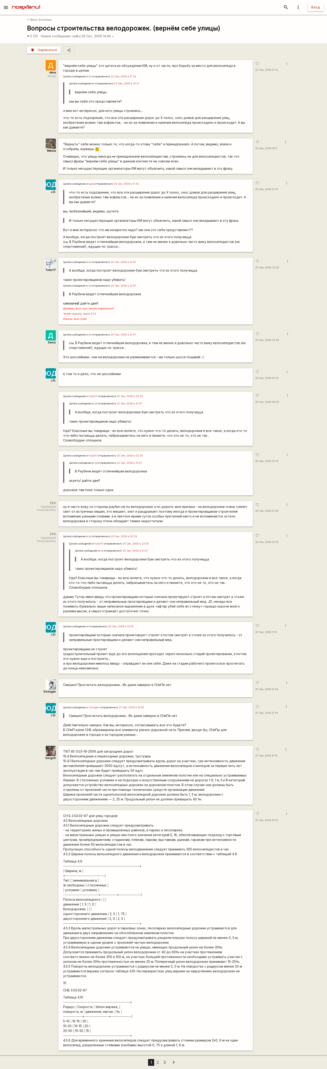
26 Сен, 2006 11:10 (266, 632)
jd (90, 76)
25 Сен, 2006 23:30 (267, 267)
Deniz (52, 342)
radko (76, 36)
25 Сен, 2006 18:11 (266, 148)
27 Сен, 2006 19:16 (266, 755)
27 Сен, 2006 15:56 (266, 689)
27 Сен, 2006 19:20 (266, 820)
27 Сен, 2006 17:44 (266, 712)
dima (52, 72)
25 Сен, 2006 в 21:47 (123, 262)
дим (91, 183)
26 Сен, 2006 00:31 (266, 461)
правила (76, 313)
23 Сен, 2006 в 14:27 (126, 83)
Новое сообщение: (56, 36)
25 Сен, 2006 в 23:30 (130, 396)
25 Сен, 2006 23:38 (267, 340)
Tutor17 (50, 270)
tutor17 (93, 396)
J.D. (53, 192)
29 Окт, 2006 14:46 (98, 36)
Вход (315, 7)
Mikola (51, 150)
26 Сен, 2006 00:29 (267, 402)
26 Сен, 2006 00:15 (266, 378)
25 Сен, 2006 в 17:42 (126, 183)
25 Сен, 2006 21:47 (266, 189)
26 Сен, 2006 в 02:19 (121, 626)
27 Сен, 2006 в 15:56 (131, 707)
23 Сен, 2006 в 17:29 (123, 76)
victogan (94, 707)
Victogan (49, 691)
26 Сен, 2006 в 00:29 (124, 536)
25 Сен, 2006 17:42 (266, 69)
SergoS (50, 758)
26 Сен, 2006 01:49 (266, 510)
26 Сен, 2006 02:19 (266, 542)
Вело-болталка (39, 19)
